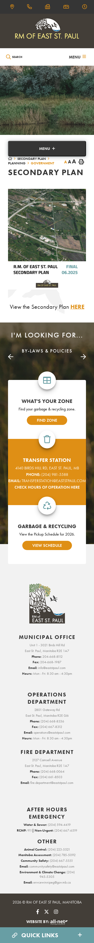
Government (42, 163)
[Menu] (77, 57)
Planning (17, 163)
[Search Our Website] (29, 57)
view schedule (47, 545)
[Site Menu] (47, 148)
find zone (47, 420)
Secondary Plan (31, 158)
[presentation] (10, 357)
